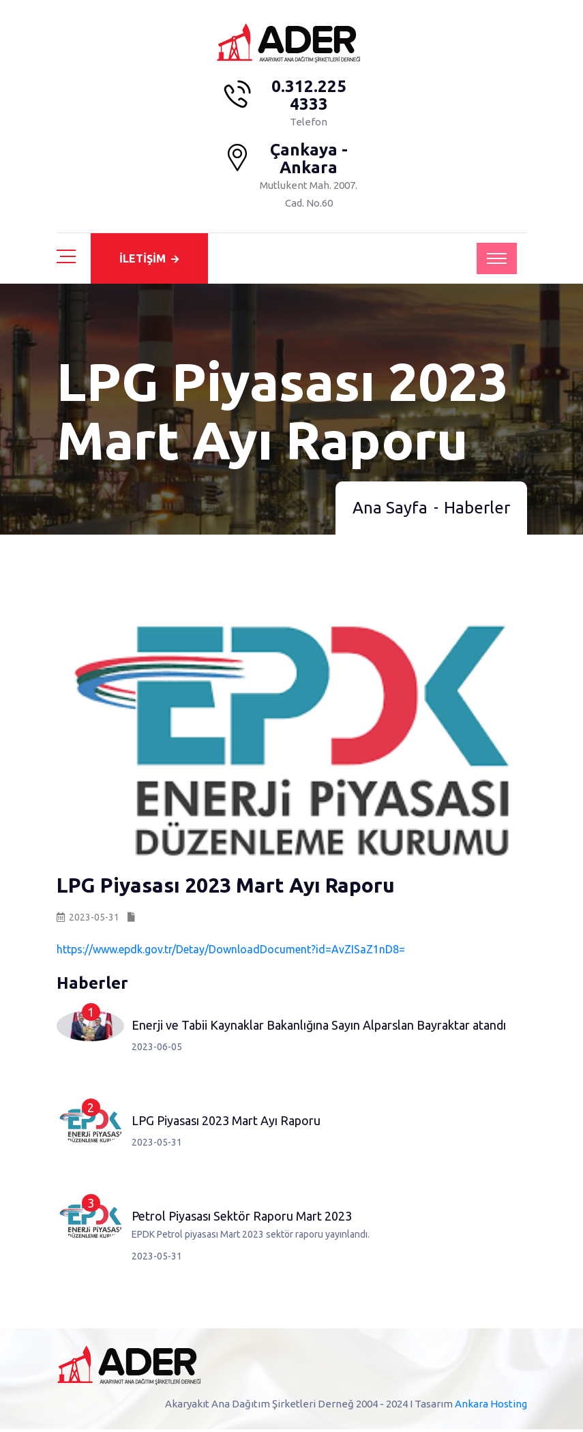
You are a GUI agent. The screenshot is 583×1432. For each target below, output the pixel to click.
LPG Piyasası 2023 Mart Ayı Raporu (226, 1123)
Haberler (477, 510)
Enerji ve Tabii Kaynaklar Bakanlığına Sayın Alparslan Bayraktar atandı (319, 1027)
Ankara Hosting (491, 1406)
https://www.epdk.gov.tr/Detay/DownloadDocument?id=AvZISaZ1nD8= (231, 952)
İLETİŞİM (149, 258)
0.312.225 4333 (308, 95)
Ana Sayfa (390, 510)
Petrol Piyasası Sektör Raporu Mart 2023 (242, 1218)
